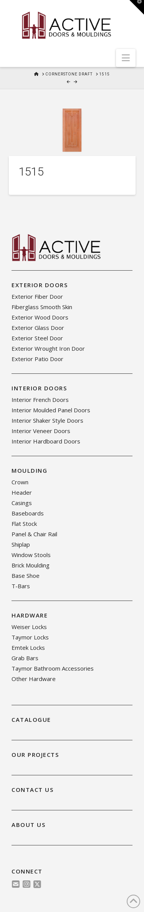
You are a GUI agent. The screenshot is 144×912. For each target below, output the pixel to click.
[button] (126, 58)
